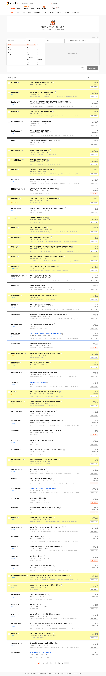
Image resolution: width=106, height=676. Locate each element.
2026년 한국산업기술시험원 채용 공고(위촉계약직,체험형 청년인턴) (47, 527)
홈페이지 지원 (94, 86)
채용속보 (45, 12)
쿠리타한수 (13, 479)
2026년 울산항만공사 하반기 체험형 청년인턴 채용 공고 (44, 614)
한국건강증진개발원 (15, 131)
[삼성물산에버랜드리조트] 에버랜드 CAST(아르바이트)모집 (45, 353)
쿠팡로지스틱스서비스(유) (17, 459)
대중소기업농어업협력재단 (17, 401)
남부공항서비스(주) (15, 314)
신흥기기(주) (14, 556)
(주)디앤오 (13, 585)
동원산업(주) (14, 112)
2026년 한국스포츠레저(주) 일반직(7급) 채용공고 (42, 411)
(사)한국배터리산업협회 (16, 160)
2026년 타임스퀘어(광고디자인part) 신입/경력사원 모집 (44, 392)
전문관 (58, 12)
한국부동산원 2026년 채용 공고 (38, 227)
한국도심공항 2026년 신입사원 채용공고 (40, 237)
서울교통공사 (14, 256)
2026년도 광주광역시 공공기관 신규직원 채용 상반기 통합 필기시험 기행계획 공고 (50, 247)
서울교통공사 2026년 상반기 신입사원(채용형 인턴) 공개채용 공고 (46, 256)
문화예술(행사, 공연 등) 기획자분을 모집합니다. (41, 343)
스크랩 (9, 78)
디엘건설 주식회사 (15, 604)
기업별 (23, 12)
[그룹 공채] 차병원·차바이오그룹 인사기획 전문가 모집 (43, 189)
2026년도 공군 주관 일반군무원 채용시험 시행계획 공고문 (44, 141)
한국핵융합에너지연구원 (16, 372)
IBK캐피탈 (13, 218)
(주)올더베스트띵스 (15, 343)
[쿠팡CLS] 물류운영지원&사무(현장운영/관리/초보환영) (44, 459)
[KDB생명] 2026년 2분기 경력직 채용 (39, 150)
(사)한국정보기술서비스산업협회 (18, 575)
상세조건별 (36, 12)
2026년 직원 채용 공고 (36, 537)
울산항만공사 (14, 546)
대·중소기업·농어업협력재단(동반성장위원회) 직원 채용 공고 (45, 401)
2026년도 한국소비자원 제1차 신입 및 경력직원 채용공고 (44, 179)
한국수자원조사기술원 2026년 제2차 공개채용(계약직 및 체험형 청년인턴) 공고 (50, 624)
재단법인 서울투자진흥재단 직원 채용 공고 (40, 121)
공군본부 (13, 141)
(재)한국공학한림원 (15, 537)
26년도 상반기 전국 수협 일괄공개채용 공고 (41, 170)
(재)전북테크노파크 (15, 421)
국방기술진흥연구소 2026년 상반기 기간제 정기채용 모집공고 (45, 334)
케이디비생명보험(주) (16, 150)
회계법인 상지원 (14, 508)
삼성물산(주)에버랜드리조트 (17, 353)
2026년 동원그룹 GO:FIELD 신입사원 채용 (41, 112)
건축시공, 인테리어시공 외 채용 (38, 498)
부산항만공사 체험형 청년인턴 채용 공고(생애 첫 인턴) (43, 266)
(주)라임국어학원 (15, 430)
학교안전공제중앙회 (15, 295)
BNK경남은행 (14, 633)
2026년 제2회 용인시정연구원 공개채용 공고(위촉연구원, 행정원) (46, 450)
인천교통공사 (14, 305)
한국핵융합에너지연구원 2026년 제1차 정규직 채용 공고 (44, 372)
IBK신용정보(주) (14, 440)
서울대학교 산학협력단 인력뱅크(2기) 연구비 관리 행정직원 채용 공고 (47, 208)
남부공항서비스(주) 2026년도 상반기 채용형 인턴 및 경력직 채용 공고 (47, 314)
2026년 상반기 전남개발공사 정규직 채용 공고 (41, 517)
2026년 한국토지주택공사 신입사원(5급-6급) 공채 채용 (44, 198)
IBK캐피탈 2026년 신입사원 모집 (38, 218)
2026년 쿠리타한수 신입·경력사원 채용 (40, 479)
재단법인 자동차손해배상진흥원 (18, 276)
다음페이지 (65, 663)
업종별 (29, 12)
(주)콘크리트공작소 (15, 498)
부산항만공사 (14, 266)
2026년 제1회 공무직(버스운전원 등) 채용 (40, 305)
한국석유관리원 (14, 566)
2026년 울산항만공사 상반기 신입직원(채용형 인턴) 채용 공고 (45, 546)
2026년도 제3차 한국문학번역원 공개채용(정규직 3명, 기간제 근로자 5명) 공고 (49, 102)
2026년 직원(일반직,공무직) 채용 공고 (39, 131)
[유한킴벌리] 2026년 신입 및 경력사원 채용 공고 (42, 92)
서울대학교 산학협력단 (16, 208)
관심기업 (15, 78)
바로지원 (94, 193)
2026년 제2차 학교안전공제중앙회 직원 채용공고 (42, 295)
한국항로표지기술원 (15, 469)
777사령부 (13, 382)
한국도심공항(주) (15, 237)
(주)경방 (13, 392)
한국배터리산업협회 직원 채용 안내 (39, 160)
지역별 (12, 12)
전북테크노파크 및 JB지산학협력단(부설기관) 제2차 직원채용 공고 (46, 421)
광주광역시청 (14, 247)
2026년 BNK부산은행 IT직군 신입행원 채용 (41, 83)
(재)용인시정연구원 (15, 450)
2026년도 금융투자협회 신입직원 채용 (39, 363)
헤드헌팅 (52, 12)
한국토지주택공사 (15, 198)
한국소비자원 (14, 179)
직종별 (17, 12)
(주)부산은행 (14, 83)
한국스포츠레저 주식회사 (16, 411)
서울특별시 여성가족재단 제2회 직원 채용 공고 (41, 324)
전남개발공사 (14, 517)
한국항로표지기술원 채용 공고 (37, 469)
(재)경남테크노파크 (15, 488)
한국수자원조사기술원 (16, 624)
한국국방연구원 (14, 285)
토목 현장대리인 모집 (35, 604)
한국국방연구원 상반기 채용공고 (38, 285)
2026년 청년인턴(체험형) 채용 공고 (39, 595)
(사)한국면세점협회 (15, 653)
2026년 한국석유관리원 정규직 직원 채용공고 (41, 566)
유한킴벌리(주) (14, 92)
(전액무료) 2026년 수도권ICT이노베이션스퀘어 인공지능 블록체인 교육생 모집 (50, 575)
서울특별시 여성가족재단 (16, 324)
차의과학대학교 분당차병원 (17, 189)
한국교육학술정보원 (15, 643)
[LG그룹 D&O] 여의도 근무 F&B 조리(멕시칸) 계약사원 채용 (45, 585)
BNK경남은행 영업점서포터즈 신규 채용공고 (41, 633)
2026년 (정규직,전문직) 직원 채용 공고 (40, 276)
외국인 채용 (66, 12)
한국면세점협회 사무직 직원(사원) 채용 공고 (41, 653)
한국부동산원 (14, 227)
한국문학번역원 (14, 102)
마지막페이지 (67, 663)
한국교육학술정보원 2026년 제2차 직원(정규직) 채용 (43, 643)
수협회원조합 (14, 170)
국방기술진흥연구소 (15, 334)
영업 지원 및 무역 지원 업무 (37, 556)
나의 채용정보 (75, 12)
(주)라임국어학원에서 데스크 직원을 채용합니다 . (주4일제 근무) (46, 430)
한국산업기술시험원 (15, 527)
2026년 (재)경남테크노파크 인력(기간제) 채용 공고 (43, 488)
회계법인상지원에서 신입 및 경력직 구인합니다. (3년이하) (44, 508)
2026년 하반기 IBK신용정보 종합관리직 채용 (41, 440)
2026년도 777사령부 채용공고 (38, 382)
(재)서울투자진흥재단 (16, 121)
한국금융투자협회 (15, 363)
